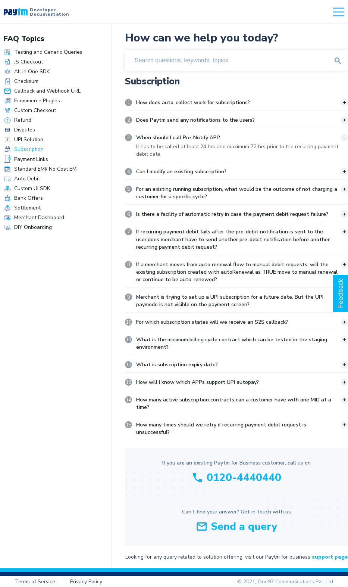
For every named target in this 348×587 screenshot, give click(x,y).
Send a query (244, 526)
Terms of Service (35, 581)
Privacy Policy (86, 581)
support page (330, 556)
